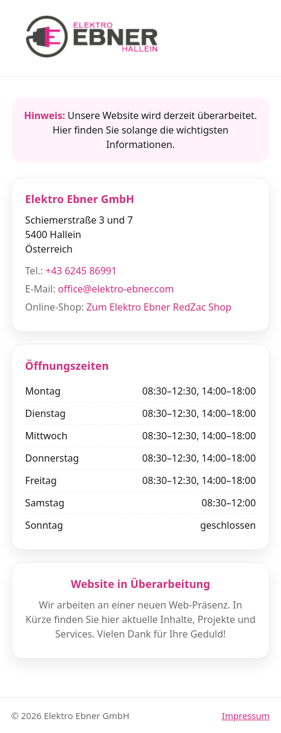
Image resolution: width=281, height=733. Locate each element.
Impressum (246, 715)
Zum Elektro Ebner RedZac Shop (158, 307)
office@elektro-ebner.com (116, 288)
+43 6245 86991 (81, 270)
